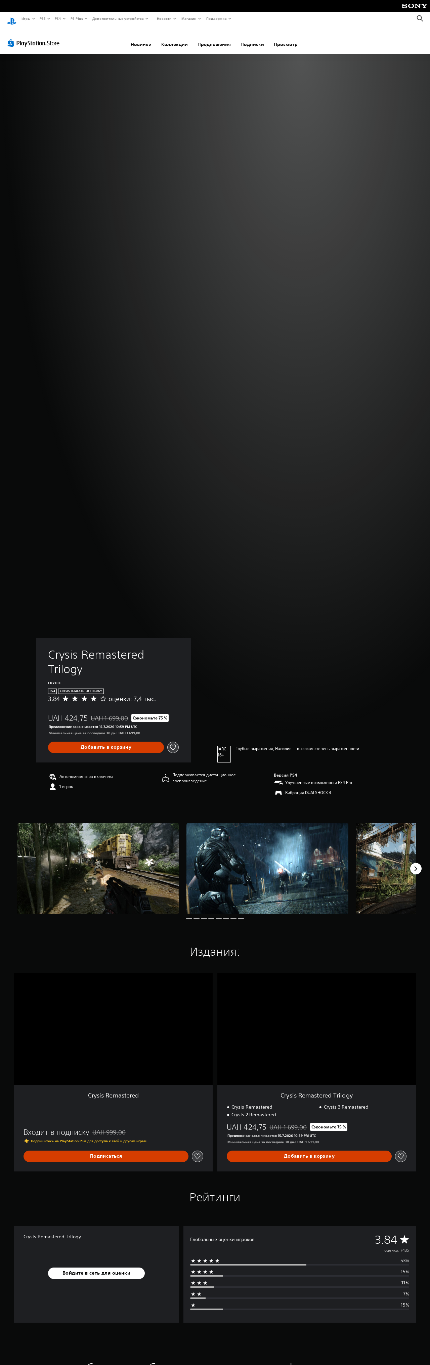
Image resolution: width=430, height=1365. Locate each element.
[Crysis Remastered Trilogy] (98, 862)
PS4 (58, 18)
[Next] (416, 862)
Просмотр (286, 38)
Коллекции (174, 38)
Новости (164, 18)
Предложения (214, 38)
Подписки (252, 38)
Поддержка (216, 18)
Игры (25, 18)
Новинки (141, 38)
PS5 (43, 18)
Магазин (189, 18)
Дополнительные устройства (118, 18)
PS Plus (76, 18)
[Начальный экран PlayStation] (11, 19)
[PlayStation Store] (34, 36)
